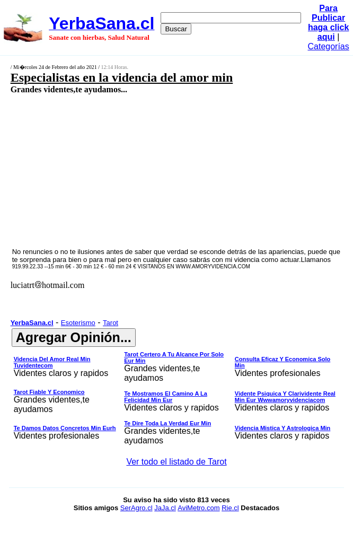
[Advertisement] (152, 170)
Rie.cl (230, 508)
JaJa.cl (164, 508)
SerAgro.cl (136, 508)
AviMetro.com (198, 508)
